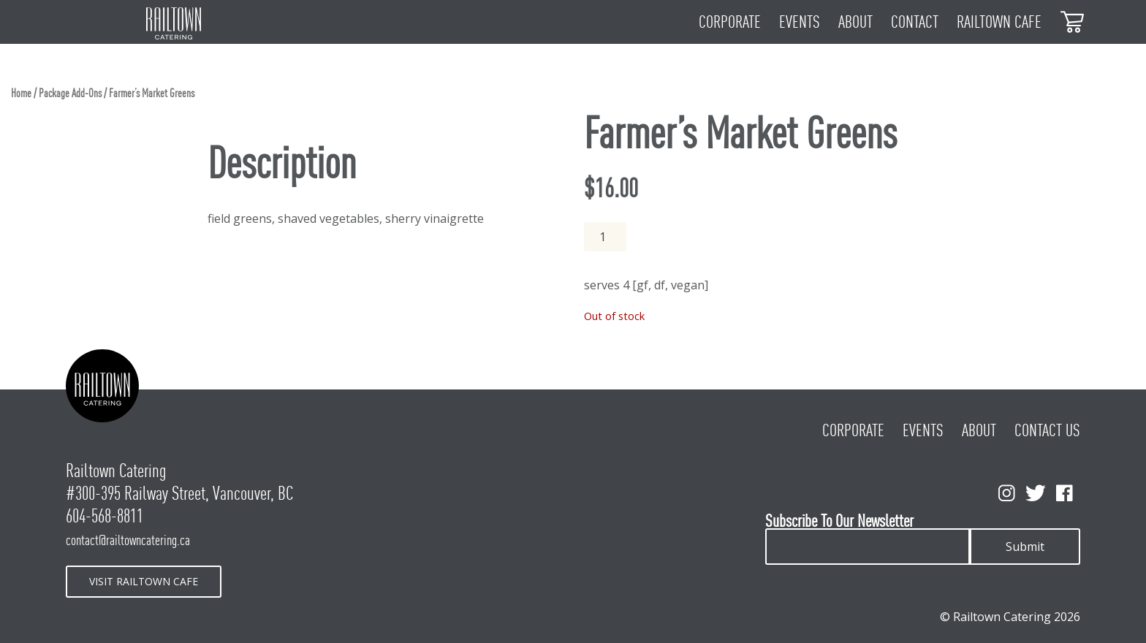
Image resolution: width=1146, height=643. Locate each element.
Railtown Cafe (999, 21)
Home (21, 93)
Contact (914, 21)
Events (799, 21)
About (855, 21)
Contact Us (1047, 430)
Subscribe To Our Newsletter (839, 521)
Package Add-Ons (70, 93)
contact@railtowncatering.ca (128, 540)
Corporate (730, 21)
